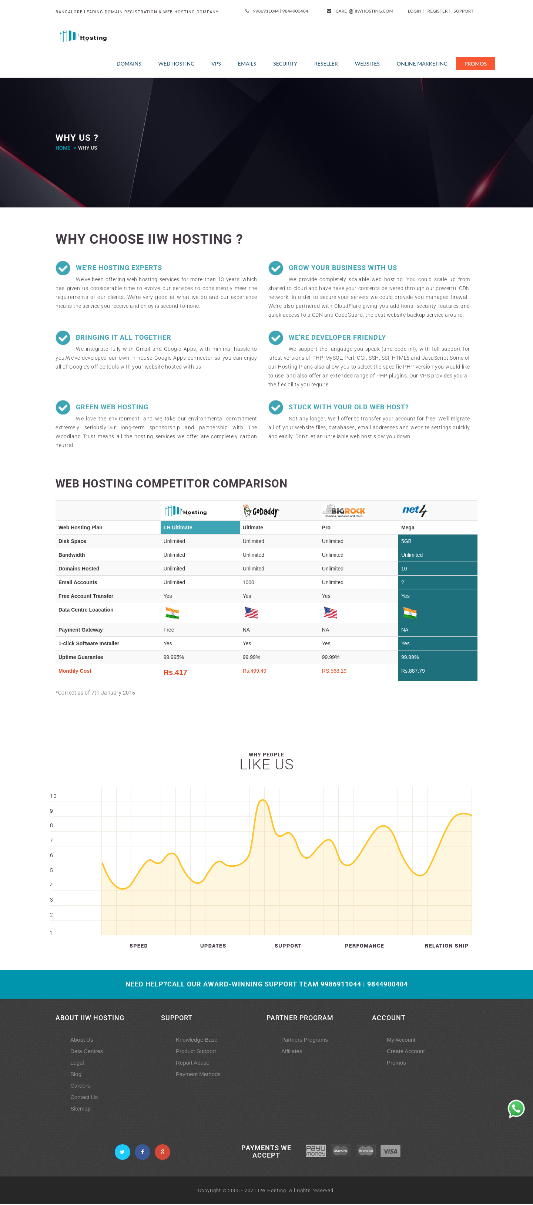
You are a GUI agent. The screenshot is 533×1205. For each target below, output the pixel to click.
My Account (401, 1040)
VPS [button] (216, 64)
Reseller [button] (326, 64)
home (63, 149)
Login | (416, 11)
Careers (80, 1086)
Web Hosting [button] (176, 64)
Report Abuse (192, 1063)
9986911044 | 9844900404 (277, 11)
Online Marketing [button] (422, 64)
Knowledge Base (197, 1040)
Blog (75, 1075)
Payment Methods (198, 1075)
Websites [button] (367, 64)
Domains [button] (129, 64)
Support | (465, 11)
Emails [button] (247, 64)
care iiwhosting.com (360, 11)
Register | (439, 11)
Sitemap (80, 1109)
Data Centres (86, 1052)
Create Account (406, 1052)
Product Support (196, 1052)
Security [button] (285, 64)
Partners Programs (304, 1040)
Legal (77, 1063)
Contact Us (84, 1098)
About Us (81, 1040)
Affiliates (291, 1052)
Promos (476, 64)
